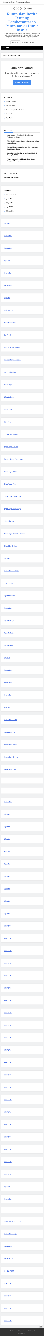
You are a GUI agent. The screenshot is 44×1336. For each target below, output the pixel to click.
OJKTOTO (8, 1283)
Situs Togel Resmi (10, 471)
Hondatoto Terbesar (11, 571)
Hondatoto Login (10, 732)
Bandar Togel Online (12, 347)
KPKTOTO (8, 926)
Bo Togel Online (10, 372)
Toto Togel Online (11, 434)
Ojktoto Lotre (9, 633)
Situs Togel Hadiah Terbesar (14, 533)
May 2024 (9, 203)
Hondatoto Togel (10, 1234)
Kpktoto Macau (9, 310)
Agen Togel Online (11, 446)
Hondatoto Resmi (10, 744)
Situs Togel (8, 384)
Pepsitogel (8, 285)
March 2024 (10, 211)
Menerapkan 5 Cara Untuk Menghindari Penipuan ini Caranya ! (15, 2)
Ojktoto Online (9, 595)
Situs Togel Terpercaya (12, 496)
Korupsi (9, 114)
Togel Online (9, 583)
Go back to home (22, 82)
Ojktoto (7, 223)
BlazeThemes (21, 1333)
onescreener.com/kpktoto (14, 1221)
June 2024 (9, 199)
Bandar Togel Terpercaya (13, 459)
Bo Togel (7, 335)
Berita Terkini (11, 102)
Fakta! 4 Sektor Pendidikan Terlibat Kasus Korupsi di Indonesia (21, 160)
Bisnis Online (10, 106)
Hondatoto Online (11, 757)
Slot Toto (7, 422)
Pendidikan (10, 118)
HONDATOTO (9, 1258)
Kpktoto (7, 260)
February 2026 (11, 195)
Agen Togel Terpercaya (12, 508)
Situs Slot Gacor (10, 521)
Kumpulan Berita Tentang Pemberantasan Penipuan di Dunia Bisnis (22, 22)
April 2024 (10, 207)
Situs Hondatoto (10, 322)
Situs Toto (8, 409)
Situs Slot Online (10, 546)
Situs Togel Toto (10, 484)
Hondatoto (8, 235)
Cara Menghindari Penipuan (15, 110)
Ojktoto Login (9, 397)
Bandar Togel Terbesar (12, 360)
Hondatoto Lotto (10, 719)
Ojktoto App (8, 645)
